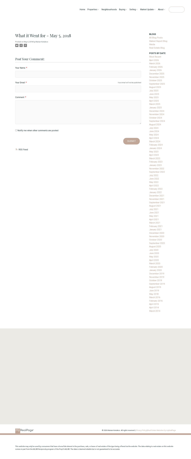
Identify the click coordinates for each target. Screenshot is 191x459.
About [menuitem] (160, 9)
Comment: (20, 97)
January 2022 (155, 192)
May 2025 (154, 97)
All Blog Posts (156, 37)
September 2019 (157, 284)
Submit (131, 141)
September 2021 (157, 202)
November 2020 (156, 236)
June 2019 (154, 290)
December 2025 (156, 73)
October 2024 (155, 118)
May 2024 (154, 134)
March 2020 (154, 263)
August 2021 (155, 206)
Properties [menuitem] (92, 9)
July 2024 (153, 128)
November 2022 (156, 168)
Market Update (147, 9)
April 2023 (154, 155)
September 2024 (157, 121)
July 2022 (153, 175)
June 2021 (154, 212)
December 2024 (156, 111)
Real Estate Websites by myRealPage (162, 430)
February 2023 (156, 162)
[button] (177, 9)
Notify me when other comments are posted (36, 130)
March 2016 (154, 297)
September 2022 (157, 172)
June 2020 (154, 253)
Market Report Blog (158, 41)
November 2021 (156, 199)
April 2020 (154, 260)
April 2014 (154, 307)
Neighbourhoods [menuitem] (109, 9)
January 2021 (155, 229)
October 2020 (155, 240)
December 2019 (156, 273)
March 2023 (154, 158)
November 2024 (156, 114)
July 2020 (153, 250)
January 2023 (155, 165)
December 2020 (156, 233)
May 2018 (154, 294)
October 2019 (155, 280)
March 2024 (154, 141)
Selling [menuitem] (132, 9)
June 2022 (154, 178)
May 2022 (154, 182)
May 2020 (154, 256)
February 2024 (156, 145)
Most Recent (155, 56)
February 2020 (156, 267)
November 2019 (156, 277)
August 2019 (155, 287)
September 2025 (157, 84)
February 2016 (156, 301)
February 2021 (156, 226)
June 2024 (154, 131)
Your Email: (20, 82)
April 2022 (154, 185)
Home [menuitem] (82, 9)
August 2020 (155, 246)
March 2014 (154, 311)
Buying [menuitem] (122, 9)
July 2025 (153, 90)
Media (152, 44)
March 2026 (154, 63)
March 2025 (154, 104)
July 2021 (153, 209)
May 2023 (154, 151)
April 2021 (154, 219)
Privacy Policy (141, 430)
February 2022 (156, 189)
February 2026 (156, 67)
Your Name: (20, 68)
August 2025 (155, 87)
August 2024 (155, 124)
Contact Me (176, 9)
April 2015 (154, 304)
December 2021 (156, 195)
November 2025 (156, 77)
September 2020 (157, 243)
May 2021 (154, 216)
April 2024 (154, 138)
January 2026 (155, 70)
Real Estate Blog (157, 48)
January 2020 (155, 270)
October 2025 (155, 80)
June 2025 (154, 94)
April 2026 (154, 60)
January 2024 (155, 148)
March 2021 (154, 223)
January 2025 (155, 107)
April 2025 (154, 101)
